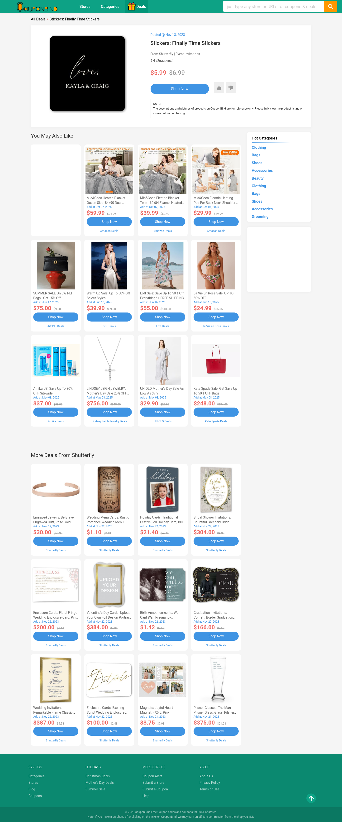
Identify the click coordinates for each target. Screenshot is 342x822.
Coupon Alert (152, 776)
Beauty (258, 178)
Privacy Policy (210, 782)
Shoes (257, 163)
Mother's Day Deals (100, 782)
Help (145, 796)
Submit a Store (153, 782)
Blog (31, 789)
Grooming (260, 216)
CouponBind (169, 816)
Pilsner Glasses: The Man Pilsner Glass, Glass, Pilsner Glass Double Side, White (214, 712)
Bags (256, 155)
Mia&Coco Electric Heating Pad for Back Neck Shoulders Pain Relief (215, 202)
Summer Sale (95, 789)
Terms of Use (209, 789)
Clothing (259, 147)
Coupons (35, 796)
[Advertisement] (55, 189)
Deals (136, 6)
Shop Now (179, 89)
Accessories (262, 170)
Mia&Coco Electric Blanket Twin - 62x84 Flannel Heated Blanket (161, 202)
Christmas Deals (98, 776)
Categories (110, 6)
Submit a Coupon (155, 789)
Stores (85, 6)
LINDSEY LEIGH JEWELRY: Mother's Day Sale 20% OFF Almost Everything (107, 393)
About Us (206, 776)
